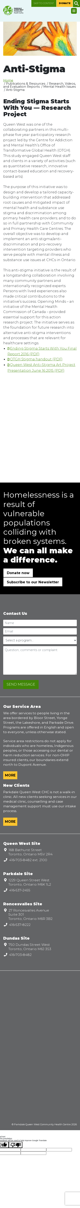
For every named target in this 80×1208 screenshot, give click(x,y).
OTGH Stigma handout (31, 359)
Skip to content (44, 3)
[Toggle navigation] (74, 11)
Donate (65, 3)
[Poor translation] (15, 1145)
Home (8, 80)
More (10, 775)
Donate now (18, 573)
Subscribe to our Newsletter (33, 582)
